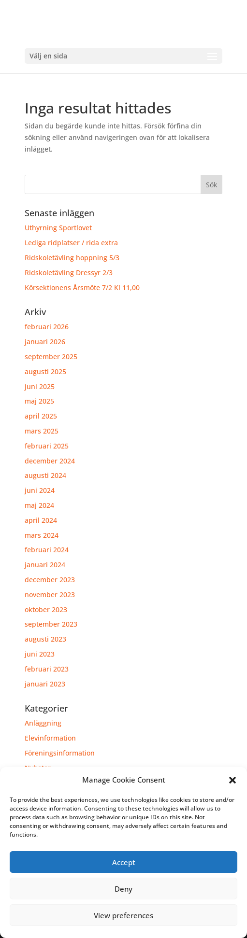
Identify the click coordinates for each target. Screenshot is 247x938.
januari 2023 (45, 683)
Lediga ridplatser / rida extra (71, 242)
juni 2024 (40, 490)
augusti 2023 (45, 639)
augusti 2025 (45, 371)
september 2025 (51, 356)
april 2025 (41, 415)
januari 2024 (45, 564)
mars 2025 (41, 430)
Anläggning (43, 723)
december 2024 (50, 460)
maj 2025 (39, 401)
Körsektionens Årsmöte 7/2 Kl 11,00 (82, 287)
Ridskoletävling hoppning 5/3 (72, 257)
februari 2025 (47, 445)
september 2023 (51, 624)
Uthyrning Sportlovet (58, 227)
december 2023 (50, 579)
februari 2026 (47, 326)
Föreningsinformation (60, 752)
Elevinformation (50, 737)
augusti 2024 (45, 475)
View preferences (123, 915)
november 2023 (50, 594)
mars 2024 (41, 535)
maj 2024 (39, 505)
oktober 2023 (46, 609)
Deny (123, 889)
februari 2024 (47, 549)
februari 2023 (47, 668)
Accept (123, 862)
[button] (232, 780)
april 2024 (41, 520)
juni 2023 (40, 653)
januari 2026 (45, 341)
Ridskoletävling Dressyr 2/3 (69, 272)
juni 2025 (40, 386)
